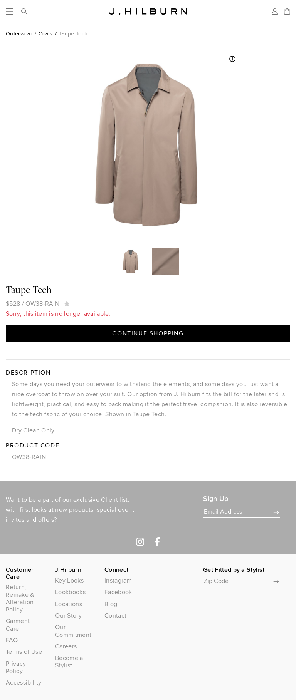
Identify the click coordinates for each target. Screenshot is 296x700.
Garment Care (18, 624)
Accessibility (23, 682)
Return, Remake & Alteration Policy (20, 598)
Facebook (118, 592)
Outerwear (19, 33)
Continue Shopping (147, 333)
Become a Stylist (69, 661)
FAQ (12, 640)
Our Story (68, 615)
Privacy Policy (16, 667)
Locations (68, 604)
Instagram (118, 580)
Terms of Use (24, 651)
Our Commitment (73, 630)
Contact (115, 615)
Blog (110, 604)
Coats (46, 33)
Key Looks (69, 580)
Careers (66, 646)
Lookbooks (70, 592)
